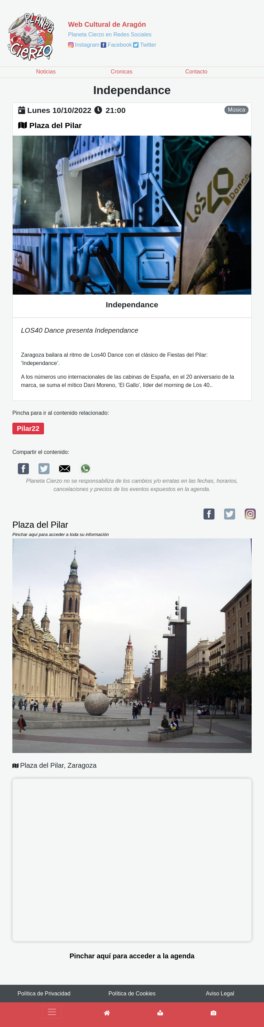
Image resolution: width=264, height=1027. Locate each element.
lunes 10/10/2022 (59, 110)
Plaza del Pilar (55, 125)
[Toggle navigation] (52, 1012)
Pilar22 (28, 428)
